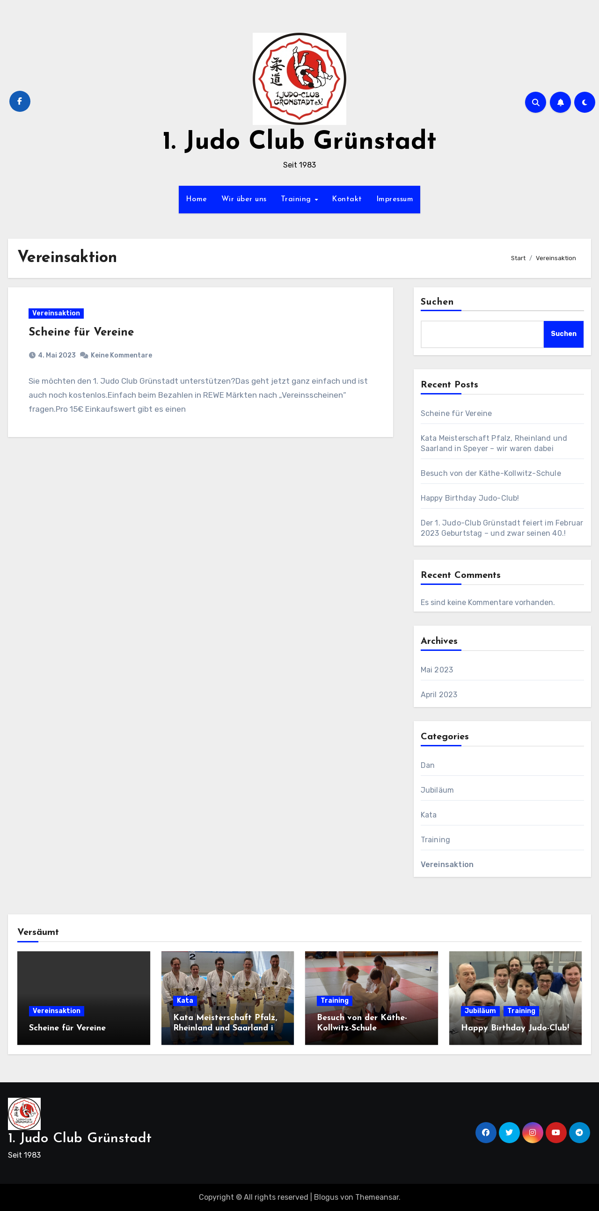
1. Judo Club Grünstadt (299, 142)
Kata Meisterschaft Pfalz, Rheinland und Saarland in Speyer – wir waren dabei (225, 1028)
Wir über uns (244, 199)
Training (297, 199)
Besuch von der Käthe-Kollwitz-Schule (491, 473)
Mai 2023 (437, 669)
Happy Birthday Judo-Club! (470, 498)
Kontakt (347, 199)
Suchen (437, 302)
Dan (428, 765)
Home (196, 199)
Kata (429, 814)
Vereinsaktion (56, 313)
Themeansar (377, 1197)
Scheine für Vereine (81, 332)
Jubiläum (437, 790)
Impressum (395, 199)
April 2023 (439, 694)
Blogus (326, 1197)
